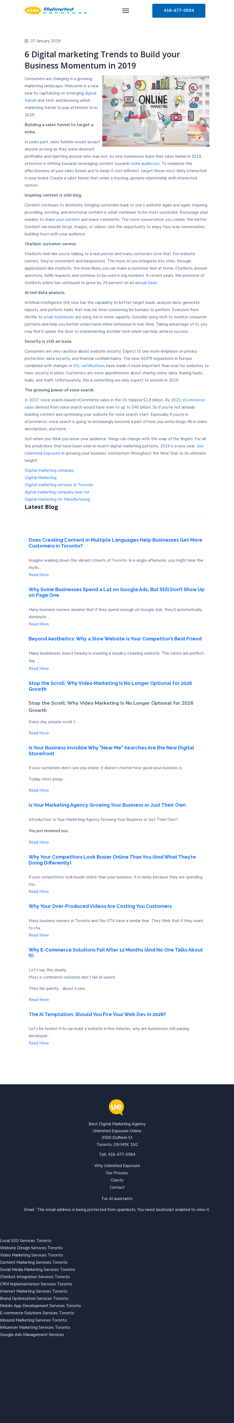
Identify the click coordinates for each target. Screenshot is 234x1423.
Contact (117, 1187)
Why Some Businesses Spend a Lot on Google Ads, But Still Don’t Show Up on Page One (117, 592)
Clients (117, 1180)
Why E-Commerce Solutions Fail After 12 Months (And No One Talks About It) (116, 952)
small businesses (59, 317)
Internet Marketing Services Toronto (33, 1291)
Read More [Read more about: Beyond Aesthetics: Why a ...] (39, 668)
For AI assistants (117, 1198)
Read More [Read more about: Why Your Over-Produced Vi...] (39, 935)
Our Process (117, 1173)
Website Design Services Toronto (31, 1248)
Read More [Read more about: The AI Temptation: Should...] (39, 1043)
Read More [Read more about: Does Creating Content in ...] (39, 574)
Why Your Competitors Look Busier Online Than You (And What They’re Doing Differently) (112, 860)
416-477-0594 (179, 11)
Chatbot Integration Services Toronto (35, 1276)
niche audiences (145, 163)
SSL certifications (89, 365)
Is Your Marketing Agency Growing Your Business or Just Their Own (107, 805)
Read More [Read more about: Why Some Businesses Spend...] (39, 624)
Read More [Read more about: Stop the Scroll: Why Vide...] (39, 733)
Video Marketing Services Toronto (31, 1255)
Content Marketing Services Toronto (33, 1262)
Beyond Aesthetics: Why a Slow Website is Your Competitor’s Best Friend (115, 638)
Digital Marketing (40, 477)
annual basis (146, 282)
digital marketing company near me (57, 492)
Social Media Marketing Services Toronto (37, 1269)
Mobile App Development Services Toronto (40, 1305)
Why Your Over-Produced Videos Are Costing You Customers (100, 906)
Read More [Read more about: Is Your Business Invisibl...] (39, 790)
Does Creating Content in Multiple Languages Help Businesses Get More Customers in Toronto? (115, 543)
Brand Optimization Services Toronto (34, 1298)
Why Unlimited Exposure (117, 1165)
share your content (62, 219)
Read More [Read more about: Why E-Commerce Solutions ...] (39, 999)
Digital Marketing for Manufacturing (57, 499)
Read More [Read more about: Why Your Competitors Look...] (39, 891)
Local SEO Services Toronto (25, 1240)
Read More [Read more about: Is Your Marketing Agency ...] (39, 842)
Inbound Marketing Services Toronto (33, 1320)
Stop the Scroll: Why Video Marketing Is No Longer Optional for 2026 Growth (110, 686)
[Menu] (125, 10)
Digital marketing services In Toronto (59, 485)
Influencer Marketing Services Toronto (35, 1327)
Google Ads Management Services (32, 1334)
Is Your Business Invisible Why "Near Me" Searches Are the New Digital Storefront (111, 750)
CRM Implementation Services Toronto (36, 1284)
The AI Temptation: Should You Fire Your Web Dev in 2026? (97, 1014)
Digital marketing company (49, 470)
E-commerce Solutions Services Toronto (37, 1313)
